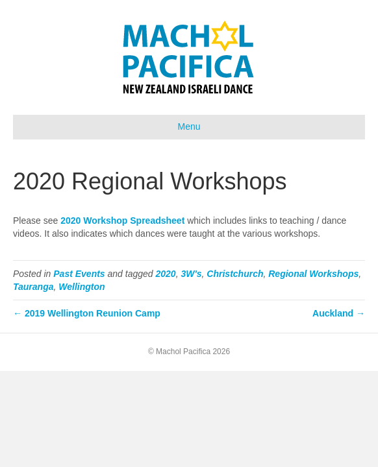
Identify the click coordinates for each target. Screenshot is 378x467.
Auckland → (338, 313)
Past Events (79, 274)
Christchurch (235, 274)
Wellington (81, 286)
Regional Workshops (313, 274)
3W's (191, 274)
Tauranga (33, 286)
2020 (166, 274)
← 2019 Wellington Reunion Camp (86, 313)
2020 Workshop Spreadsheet (122, 220)
